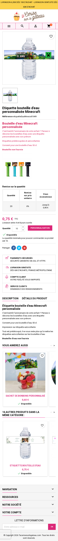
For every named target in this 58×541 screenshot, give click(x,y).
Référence (7, 116)
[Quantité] (16, 228)
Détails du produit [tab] (34, 298)
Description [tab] (10, 298)
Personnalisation (40, 228)
